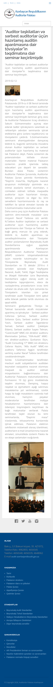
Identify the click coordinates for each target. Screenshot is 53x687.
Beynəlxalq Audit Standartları (19, 610)
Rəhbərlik (11, 577)
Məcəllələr (11, 647)
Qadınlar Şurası (13, 593)
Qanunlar (11, 644)
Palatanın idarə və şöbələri (18, 583)
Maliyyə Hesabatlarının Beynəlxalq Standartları (27, 617)
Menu (50, 3)
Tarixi (9, 573)
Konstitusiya (12, 640)
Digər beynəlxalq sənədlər (18, 624)
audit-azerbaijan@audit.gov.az (25, 556)
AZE (5, 3)
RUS (12, 3)
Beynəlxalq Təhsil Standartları (20, 613)
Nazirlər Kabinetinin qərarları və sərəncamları (26, 654)
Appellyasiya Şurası (15, 590)
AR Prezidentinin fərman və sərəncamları (25, 650)
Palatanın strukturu (15, 580)
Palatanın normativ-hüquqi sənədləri (22, 657)
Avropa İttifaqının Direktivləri (19, 620)
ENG (18, 3)
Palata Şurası (12, 587)
